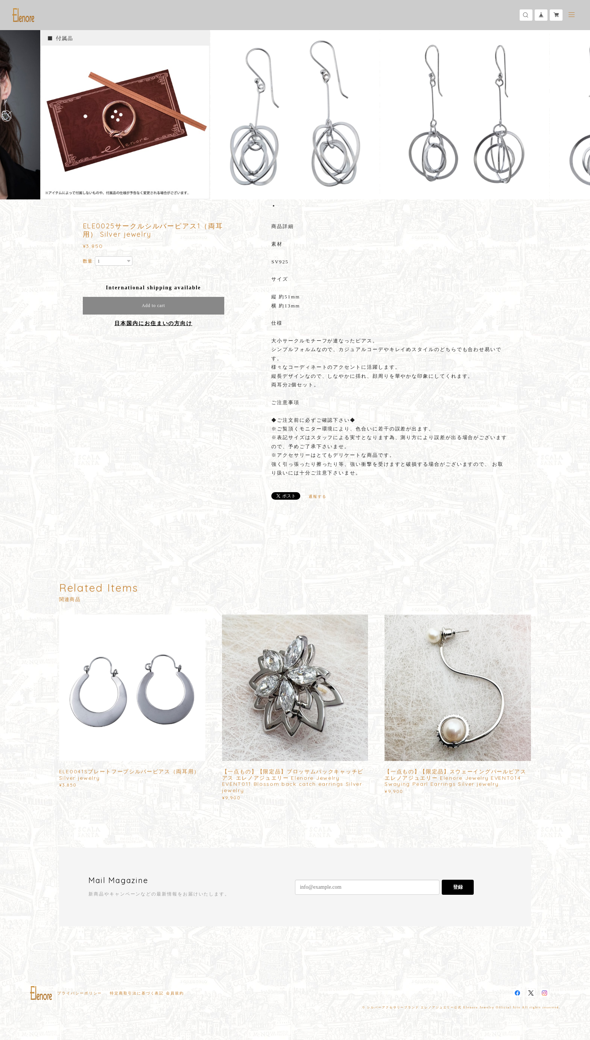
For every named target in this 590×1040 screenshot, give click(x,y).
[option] (295, 114)
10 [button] (317, 206)
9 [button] (312, 206)
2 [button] (278, 206)
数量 (88, 261)
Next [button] (578, 115)
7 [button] (303, 206)
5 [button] (293, 206)
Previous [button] (11, 115)
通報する (318, 496)
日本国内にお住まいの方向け (153, 323)
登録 (458, 887)
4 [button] (288, 206)
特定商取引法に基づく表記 (137, 993)
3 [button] (283, 206)
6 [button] (298, 206)
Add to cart (153, 305)
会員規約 (175, 993)
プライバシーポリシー (79, 993)
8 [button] (308, 206)
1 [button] (273, 206)
